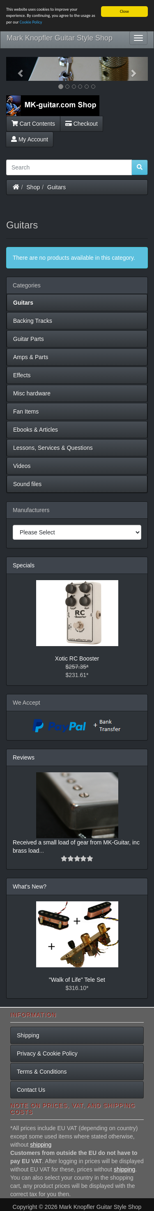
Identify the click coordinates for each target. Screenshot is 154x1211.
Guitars (56, 186)
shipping (40, 1144)
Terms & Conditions (42, 1071)
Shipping (28, 1035)
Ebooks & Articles (35, 429)
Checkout (81, 123)
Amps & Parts (30, 357)
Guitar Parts (28, 339)
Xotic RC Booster (77, 658)
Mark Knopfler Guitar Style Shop (60, 38)
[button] (17, 69)
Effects (22, 375)
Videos (22, 466)
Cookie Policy (31, 22)
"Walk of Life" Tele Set (77, 979)
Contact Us (31, 1089)
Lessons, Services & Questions (53, 447)
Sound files (27, 484)
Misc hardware (32, 393)
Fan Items (26, 411)
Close (124, 11)
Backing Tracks (32, 320)
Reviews (23, 757)
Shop (33, 186)
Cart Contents (33, 123)
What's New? (29, 886)
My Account (29, 139)
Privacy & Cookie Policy (47, 1053)
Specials (23, 565)
